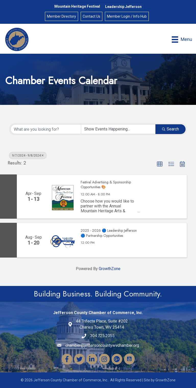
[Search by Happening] (118, 129)
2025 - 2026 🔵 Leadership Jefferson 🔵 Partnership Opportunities (109, 233)
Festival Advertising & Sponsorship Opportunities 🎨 (106, 185)
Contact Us (91, 16)
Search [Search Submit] (170, 129)
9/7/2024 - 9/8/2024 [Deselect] (28, 155)
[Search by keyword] (45, 129)
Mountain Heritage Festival (77, 6)
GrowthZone (109, 268)
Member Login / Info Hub (127, 16)
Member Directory (61, 16)
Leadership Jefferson (123, 7)
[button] (160, 164)
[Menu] (182, 39)
